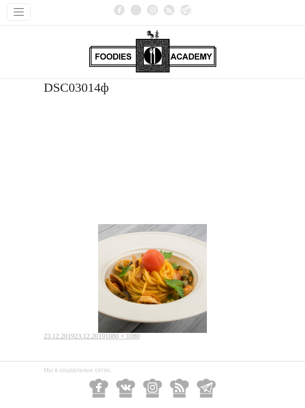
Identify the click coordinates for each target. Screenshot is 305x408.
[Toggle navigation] (19, 11)
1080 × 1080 (122, 336)
